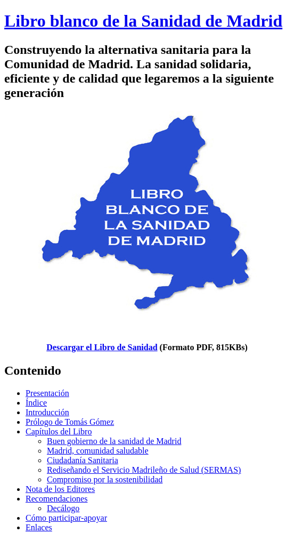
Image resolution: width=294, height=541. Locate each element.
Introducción (47, 412)
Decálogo (63, 508)
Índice (36, 402)
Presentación (47, 393)
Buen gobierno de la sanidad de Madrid (114, 441)
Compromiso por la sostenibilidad (104, 479)
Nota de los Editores (60, 489)
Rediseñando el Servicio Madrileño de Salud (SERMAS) (144, 469)
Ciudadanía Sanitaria (82, 460)
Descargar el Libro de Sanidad (101, 347)
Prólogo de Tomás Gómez (70, 421)
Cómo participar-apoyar (66, 517)
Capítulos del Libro (59, 431)
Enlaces (39, 527)
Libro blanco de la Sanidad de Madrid (143, 20)
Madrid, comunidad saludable (98, 450)
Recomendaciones (56, 498)
